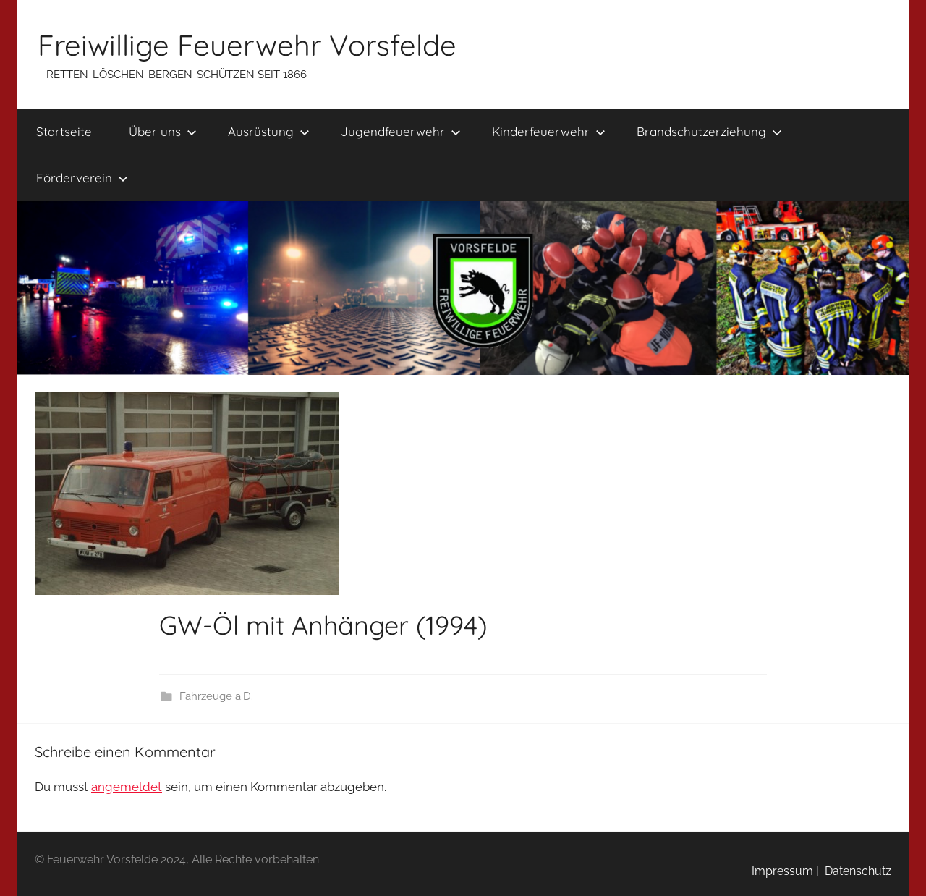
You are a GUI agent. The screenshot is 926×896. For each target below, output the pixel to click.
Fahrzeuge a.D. (216, 696)
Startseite (64, 131)
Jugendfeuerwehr (401, 131)
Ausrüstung (269, 131)
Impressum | (785, 871)
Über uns (163, 131)
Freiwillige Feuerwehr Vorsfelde (247, 45)
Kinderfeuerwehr (549, 131)
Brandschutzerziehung (709, 131)
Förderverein (82, 177)
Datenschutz (855, 871)
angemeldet (126, 786)
